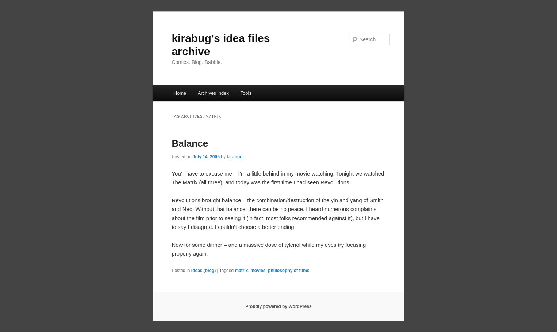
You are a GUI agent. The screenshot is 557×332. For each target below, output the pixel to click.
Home (180, 93)
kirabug (234, 156)
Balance (190, 143)
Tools (246, 93)
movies (257, 270)
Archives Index (213, 93)
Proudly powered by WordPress (278, 306)
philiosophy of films (288, 270)
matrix (241, 270)
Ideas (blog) (203, 270)
